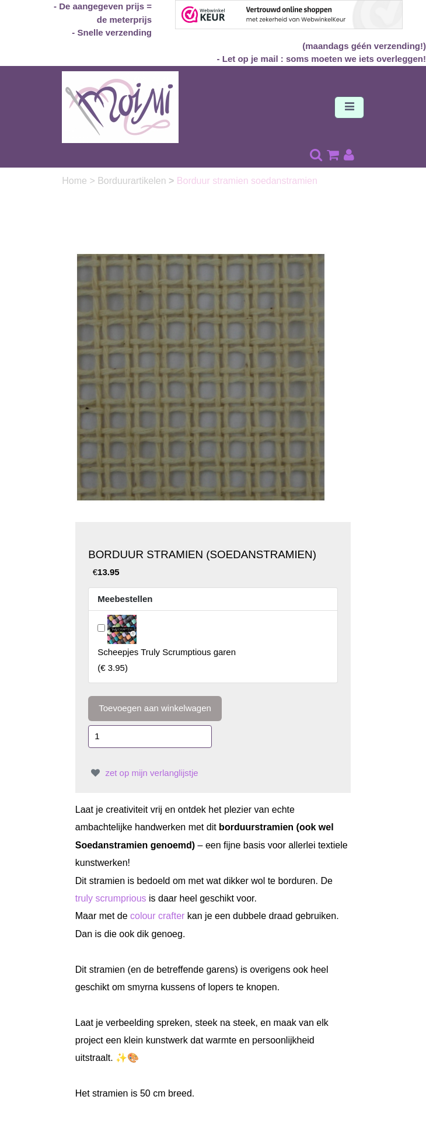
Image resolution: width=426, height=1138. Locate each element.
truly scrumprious (110, 898)
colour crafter (157, 916)
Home (75, 181)
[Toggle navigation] (349, 107)
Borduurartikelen (133, 181)
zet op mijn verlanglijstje (143, 773)
